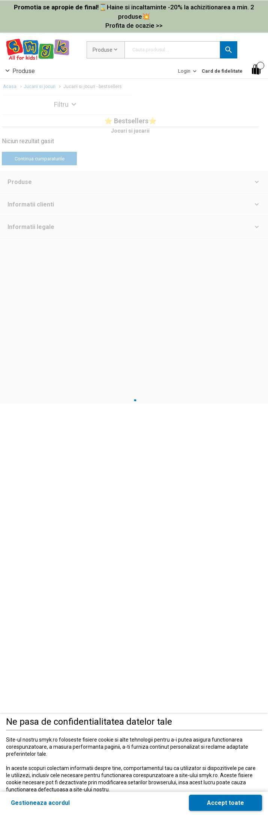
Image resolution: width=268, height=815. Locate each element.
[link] (134, 16)
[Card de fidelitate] (222, 71)
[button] (228, 49)
